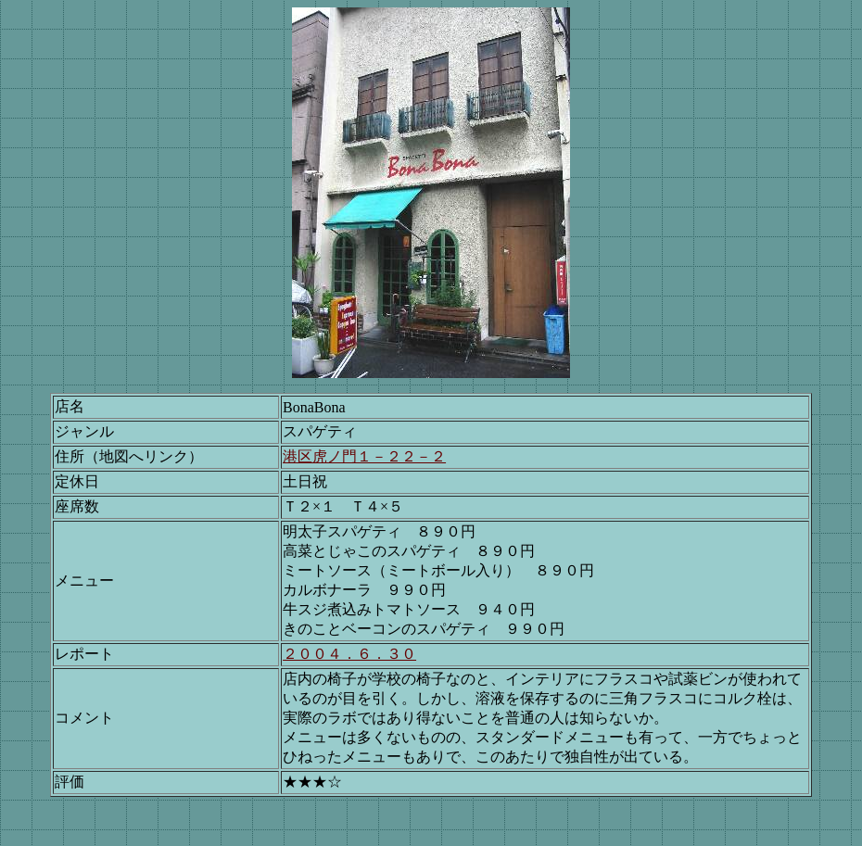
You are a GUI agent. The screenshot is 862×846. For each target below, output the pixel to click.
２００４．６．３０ (349, 654)
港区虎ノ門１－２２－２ (364, 456)
